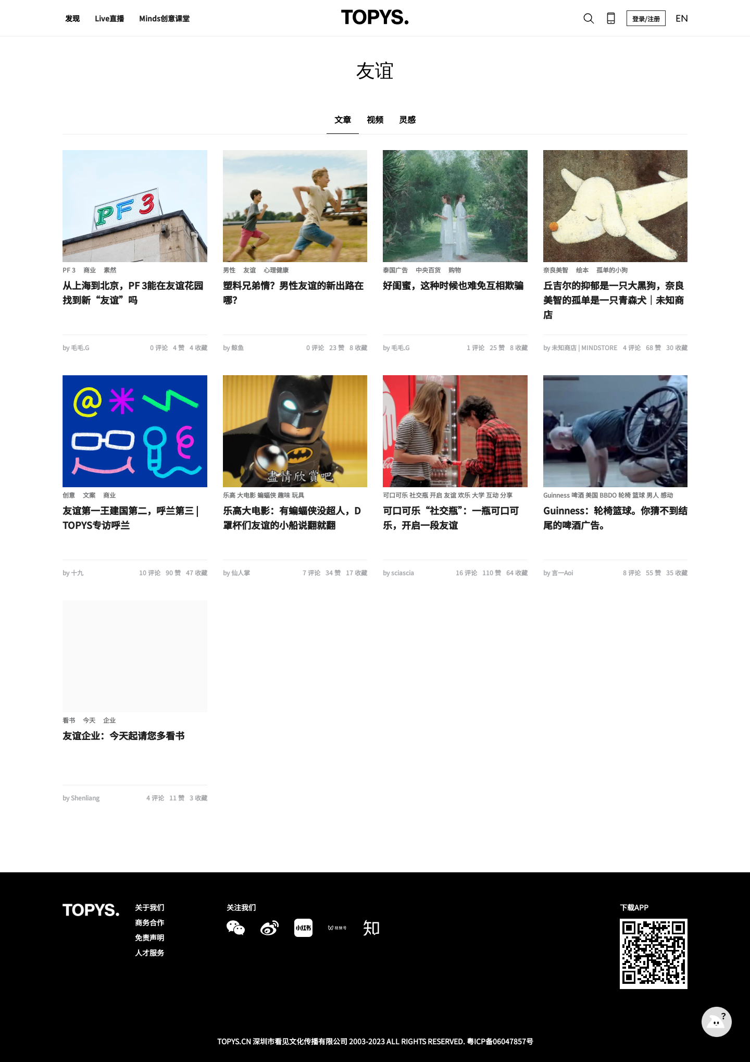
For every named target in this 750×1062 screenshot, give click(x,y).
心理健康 (276, 269)
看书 (69, 719)
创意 (69, 494)
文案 (89, 494)
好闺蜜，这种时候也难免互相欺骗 (453, 285)
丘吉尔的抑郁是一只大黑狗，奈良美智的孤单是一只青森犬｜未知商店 (613, 299)
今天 (89, 719)
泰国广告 (395, 269)
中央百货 (428, 269)
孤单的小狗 (612, 269)
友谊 (249, 269)
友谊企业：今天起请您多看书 (123, 735)
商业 (89, 269)
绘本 (582, 269)
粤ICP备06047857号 (500, 1041)
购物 (454, 269)
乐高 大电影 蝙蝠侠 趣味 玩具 (263, 494)
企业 (109, 719)
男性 (229, 269)
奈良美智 (555, 269)
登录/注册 (646, 18)
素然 (110, 269)
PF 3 (69, 269)
